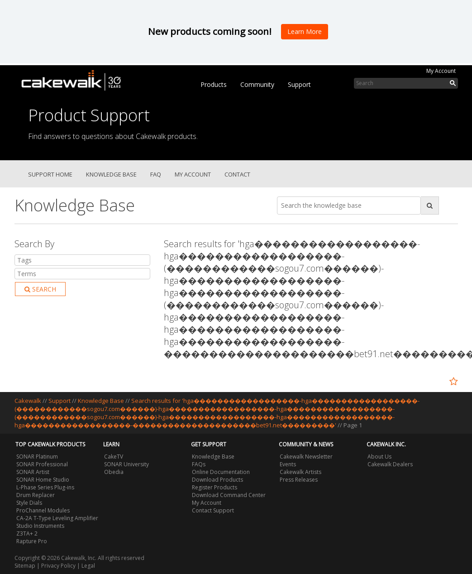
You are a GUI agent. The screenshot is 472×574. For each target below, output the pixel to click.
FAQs (198, 464)
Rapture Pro (31, 541)
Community (257, 84)
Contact (237, 174)
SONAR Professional (42, 464)
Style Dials (29, 503)
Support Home (50, 174)
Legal (88, 565)
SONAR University (126, 464)
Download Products (217, 479)
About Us (379, 456)
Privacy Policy (58, 565)
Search (40, 289)
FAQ (155, 174)
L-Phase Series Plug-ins (45, 487)
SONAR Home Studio (42, 479)
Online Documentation (221, 472)
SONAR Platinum (37, 456)
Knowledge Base (111, 174)
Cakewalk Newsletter (306, 456)
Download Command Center (229, 495)
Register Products (214, 487)
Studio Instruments (40, 526)
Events (288, 464)
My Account (441, 71)
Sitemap (24, 565)
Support (299, 84)
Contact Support (213, 510)
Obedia (114, 472)
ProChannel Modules (43, 510)
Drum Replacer (35, 495)
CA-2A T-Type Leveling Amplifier (57, 518)
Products (213, 84)
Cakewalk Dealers (390, 464)
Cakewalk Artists (300, 472)
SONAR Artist (32, 472)
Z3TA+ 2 (27, 533)
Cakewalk (27, 401)
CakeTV (113, 456)
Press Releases (299, 479)
